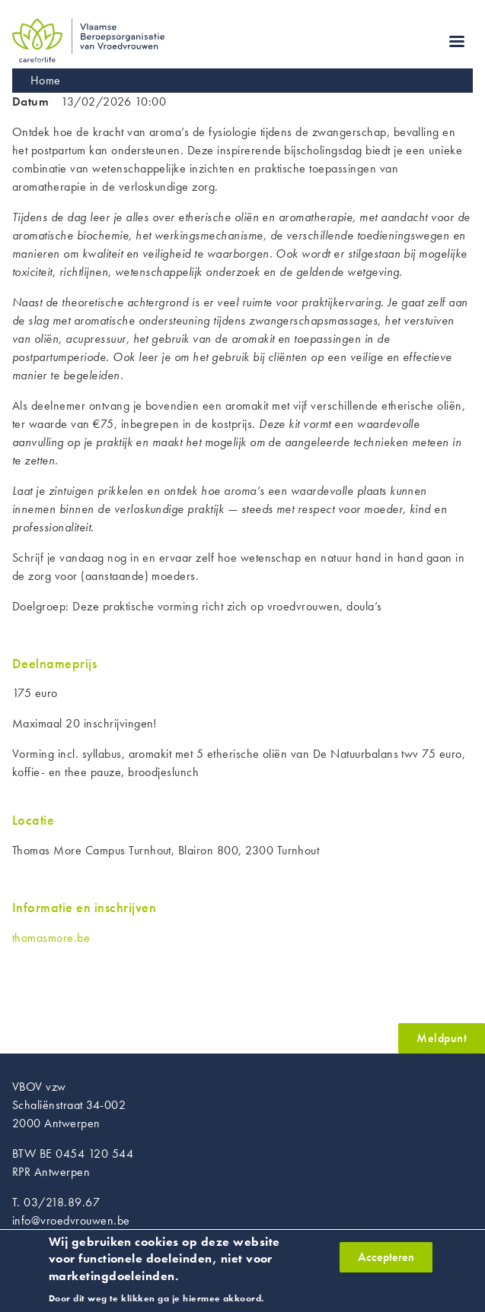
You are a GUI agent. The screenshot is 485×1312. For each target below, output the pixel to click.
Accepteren (386, 1261)
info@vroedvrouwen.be (71, 1220)
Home (45, 80)
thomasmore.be (51, 938)
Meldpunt (441, 1038)
